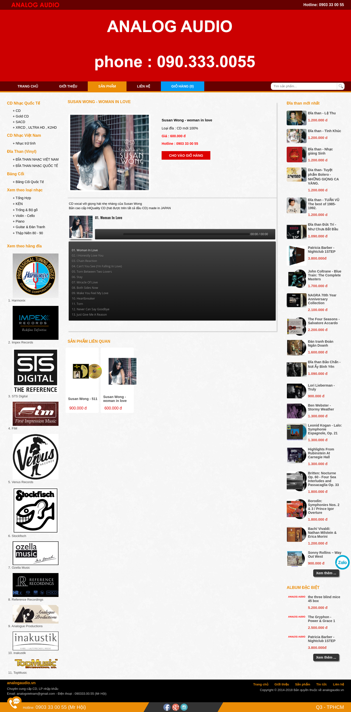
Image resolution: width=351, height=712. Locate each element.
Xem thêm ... (326, 573)
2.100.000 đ (317, 310)
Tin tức (321, 684)
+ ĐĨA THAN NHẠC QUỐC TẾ (35, 166)
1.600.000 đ (317, 352)
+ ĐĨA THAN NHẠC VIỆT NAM (35, 159)
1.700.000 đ (317, 286)
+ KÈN (18, 204)
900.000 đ (316, 396)
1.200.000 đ (317, 543)
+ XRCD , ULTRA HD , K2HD (35, 127)
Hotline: (28, 708)
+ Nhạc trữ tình (24, 143)
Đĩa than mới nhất (303, 103)
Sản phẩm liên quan (89, 341)
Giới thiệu (68, 86)
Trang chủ (28, 86)
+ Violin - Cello (24, 216)
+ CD (16, 111)
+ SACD (19, 122)
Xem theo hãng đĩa (24, 246)
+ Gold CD (21, 116)
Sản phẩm (107, 86)
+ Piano (18, 221)
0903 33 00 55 (331, 5)
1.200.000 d (317, 120)
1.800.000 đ (317, 491)
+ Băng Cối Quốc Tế (28, 182)
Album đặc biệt (303, 587)
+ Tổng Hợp (22, 198)
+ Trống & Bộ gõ (25, 210)
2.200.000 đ (317, 330)
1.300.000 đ (317, 416)
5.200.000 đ (317, 607)
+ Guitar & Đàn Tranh (29, 227)
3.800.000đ (317, 258)
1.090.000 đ (317, 236)
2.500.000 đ (317, 627)
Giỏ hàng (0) (182, 86)
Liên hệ (143, 86)
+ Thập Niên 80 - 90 (28, 233)
